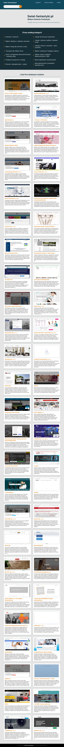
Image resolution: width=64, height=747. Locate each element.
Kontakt (59, 2)
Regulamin (38, 2)
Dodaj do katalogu (48, 2)
